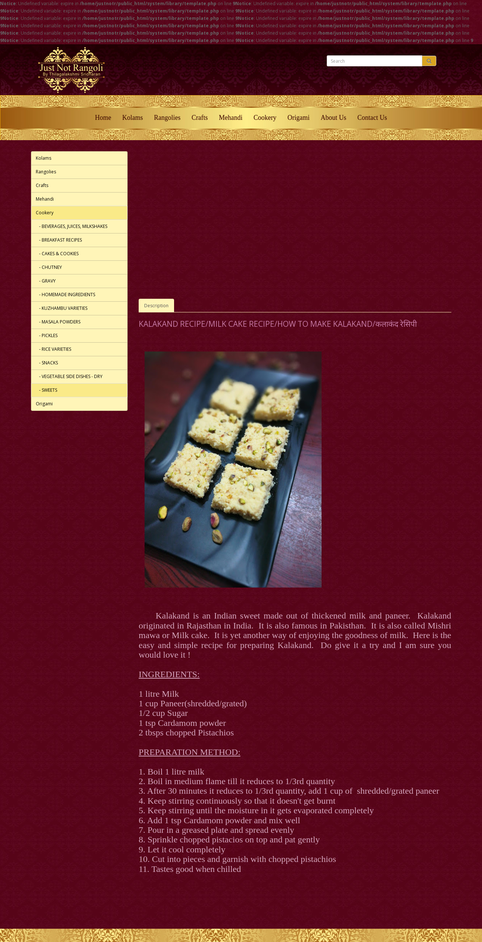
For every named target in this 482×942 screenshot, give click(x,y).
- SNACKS (47, 363)
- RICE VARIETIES (53, 349)
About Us (333, 117)
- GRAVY (46, 281)
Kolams (132, 117)
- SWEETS (46, 390)
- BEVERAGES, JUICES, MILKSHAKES (71, 226)
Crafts (200, 117)
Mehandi (231, 117)
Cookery (264, 117)
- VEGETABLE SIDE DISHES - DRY (69, 376)
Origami (298, 117)
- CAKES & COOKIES (57, 253)
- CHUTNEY (49, 267)
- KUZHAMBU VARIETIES (61, 308)
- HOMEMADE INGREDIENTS (65, 294)
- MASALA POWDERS (58, 322)
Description (156, 305)
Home (103, 117)
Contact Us (372, 117)
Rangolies (167, 117)
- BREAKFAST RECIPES (59, 240)
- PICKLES (47, 335)
